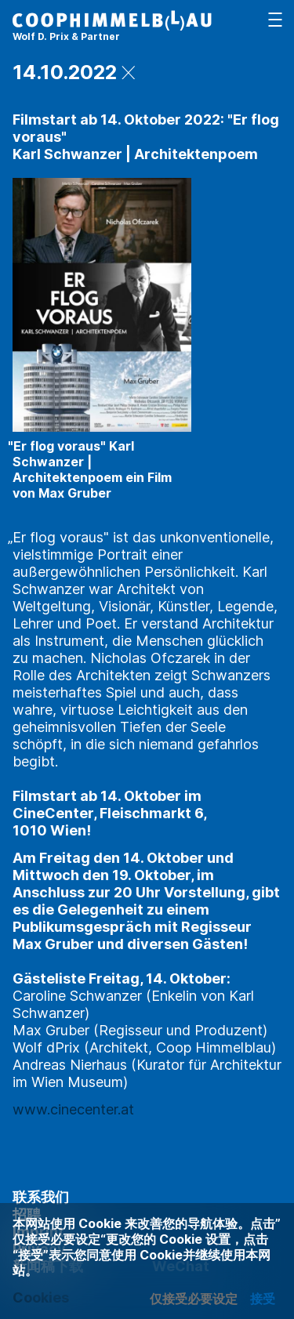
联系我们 (41, 1197)
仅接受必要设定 (194, 1298)
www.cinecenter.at (73, 1109)
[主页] (112, 28)
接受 (262, 1298)
